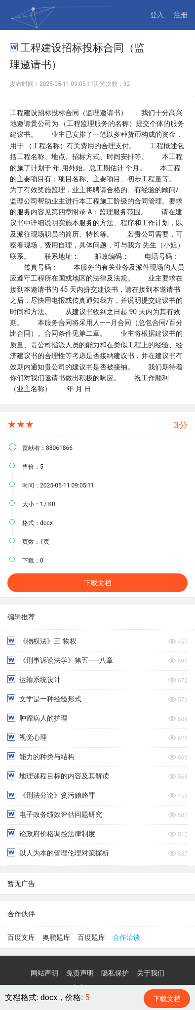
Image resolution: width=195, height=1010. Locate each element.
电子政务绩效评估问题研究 (54, 814)
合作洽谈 (126, 937)
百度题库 (91, 937)
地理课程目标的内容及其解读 (58, 775)
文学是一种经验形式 (44, 698)
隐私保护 (115, 973)
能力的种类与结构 (41, 756)
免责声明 (80, 973)
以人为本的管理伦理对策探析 (58, 852)
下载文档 (98, 583)
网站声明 (44, 973)
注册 (181, 15)
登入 (157, 15)
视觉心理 (27, 737)
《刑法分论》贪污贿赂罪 (51, 795)
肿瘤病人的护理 (37, 718)
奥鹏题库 (56, 937)
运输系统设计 (34, 679)
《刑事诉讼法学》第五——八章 (60, 660)
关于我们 (150, 973)
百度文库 (21, 937)
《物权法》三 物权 (42, 641)
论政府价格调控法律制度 (51, 833)
